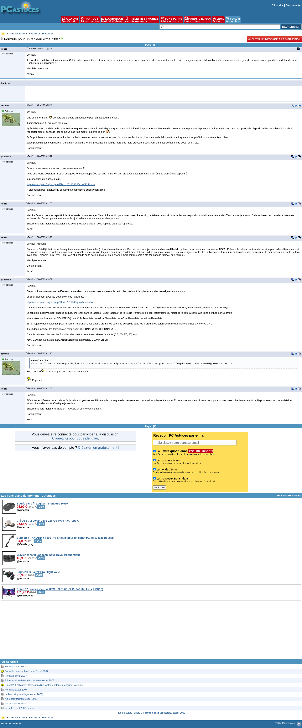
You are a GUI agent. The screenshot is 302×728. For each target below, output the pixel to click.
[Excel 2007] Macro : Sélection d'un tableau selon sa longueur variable (44, 685)
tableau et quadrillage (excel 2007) (24, 694)
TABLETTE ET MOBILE (141, 19)
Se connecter (293, 5)
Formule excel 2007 (16, 675)
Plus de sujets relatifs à (151, 712)
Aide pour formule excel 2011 (21, 698)
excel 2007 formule (15, 703)
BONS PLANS (171, 19)
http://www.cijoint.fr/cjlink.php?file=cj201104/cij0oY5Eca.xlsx (60, 302)
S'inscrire (277, 5)
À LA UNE (70, 19)
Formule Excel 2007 (16, 689)
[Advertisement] (151, 632)
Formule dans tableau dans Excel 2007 (26, 671)
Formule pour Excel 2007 (19, 666)
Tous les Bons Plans (289, 495)
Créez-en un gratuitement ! (98, 447)
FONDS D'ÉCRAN (198, 19)
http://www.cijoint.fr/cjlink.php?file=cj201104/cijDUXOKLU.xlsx (61, 184)
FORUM (233, 19)
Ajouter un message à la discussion (274, 39)
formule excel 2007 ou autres (21, 708)
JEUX (218, 19)
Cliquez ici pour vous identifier (75, 438)
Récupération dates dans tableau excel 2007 (29, 680)
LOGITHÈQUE (112, 19)
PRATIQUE (90, 19)
